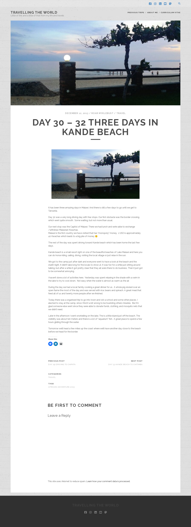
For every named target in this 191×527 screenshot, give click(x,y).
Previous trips (136, 13)
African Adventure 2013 (61, 387)
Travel (121, 113)
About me (152, 13)
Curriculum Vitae (170, 13)
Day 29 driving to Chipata (62, 364)
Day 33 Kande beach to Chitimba (125, 364)
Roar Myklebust (102, 113)
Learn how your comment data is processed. (108, 481)
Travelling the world (34, 12)
